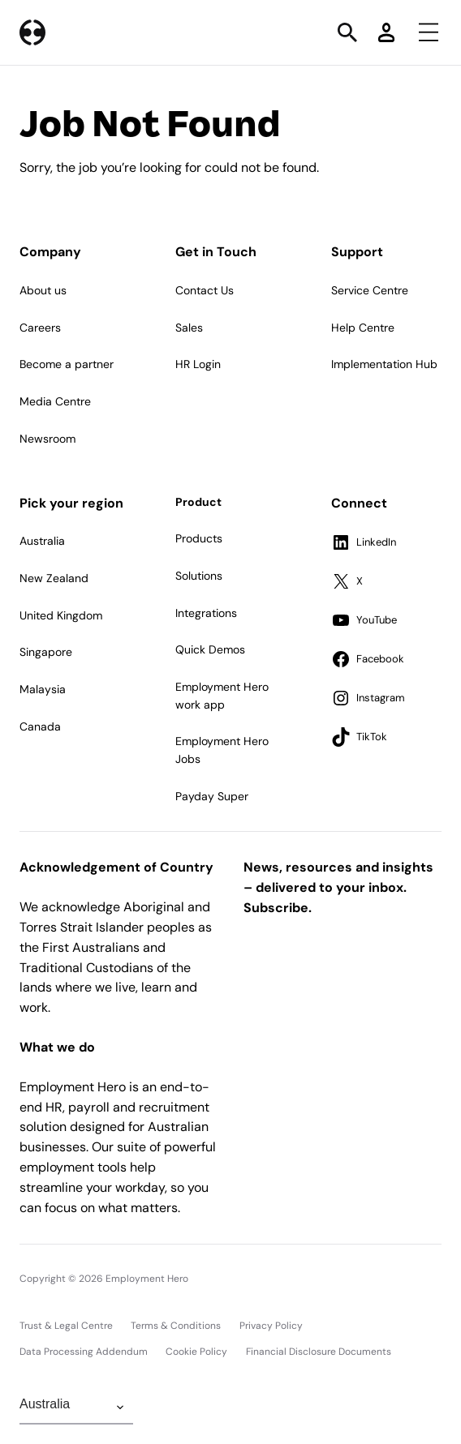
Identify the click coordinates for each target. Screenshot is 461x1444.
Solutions (198, 575)
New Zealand (53, 578)
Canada (40, 726)
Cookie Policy (196, 1351)
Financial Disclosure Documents (318, 1351)
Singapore (45, 652)
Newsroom (47, 438)
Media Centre (55, 401)
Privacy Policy (271, 1325)
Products (198, 538)
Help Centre (362, 327)
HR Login (198, 364)
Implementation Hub (384, 364)
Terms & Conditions (176, 1325)
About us (43, 290)
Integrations (206, 613)
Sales (189, 327)
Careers (40, 327)
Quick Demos (210, 649)
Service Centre (369, 290)
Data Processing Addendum (83, 1351)
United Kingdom (60, 615)
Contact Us (204, 290)
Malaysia (42, 689)
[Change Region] (76, 1407)
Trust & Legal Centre (66, 1325)
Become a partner (66, 364)
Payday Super (211, 796)
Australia (42, 540)
